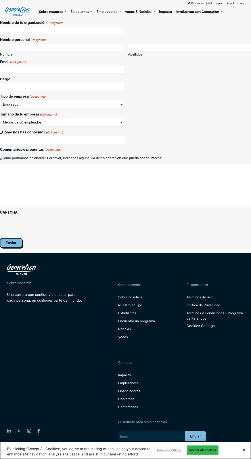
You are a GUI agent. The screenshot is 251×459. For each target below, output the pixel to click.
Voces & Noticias (140, 11)
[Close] (244, 450)
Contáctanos (128, 407)
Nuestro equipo (130, 305)
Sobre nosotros (52, 11)
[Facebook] (38, 431)
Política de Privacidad (203, 305)
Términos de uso (199, 297)
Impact (219, 3)
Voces (123, 337)
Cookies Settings (200, 326)
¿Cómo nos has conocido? (31, 132)
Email (13, 62)
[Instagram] (29, 431)
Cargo (5, 79)
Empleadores (109, 11)
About (230, 3)
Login (241, 3)
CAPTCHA (9, 212)
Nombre (6, 54)
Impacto (165, 12)
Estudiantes (81, 11)
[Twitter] (19, 431)
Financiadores (129, 391)
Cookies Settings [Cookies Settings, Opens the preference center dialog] (169, 450)
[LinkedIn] (9, 431)
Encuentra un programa (136, 321)
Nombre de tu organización (32, 23)
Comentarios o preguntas (31, 149)
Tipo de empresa (23, 96)
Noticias (124, 329)
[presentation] (33, 224)
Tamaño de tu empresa (28, 114)
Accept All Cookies (202, 450)
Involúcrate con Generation (199, 11)
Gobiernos (126, 399)
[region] (125, 450)
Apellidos (135, 54)
